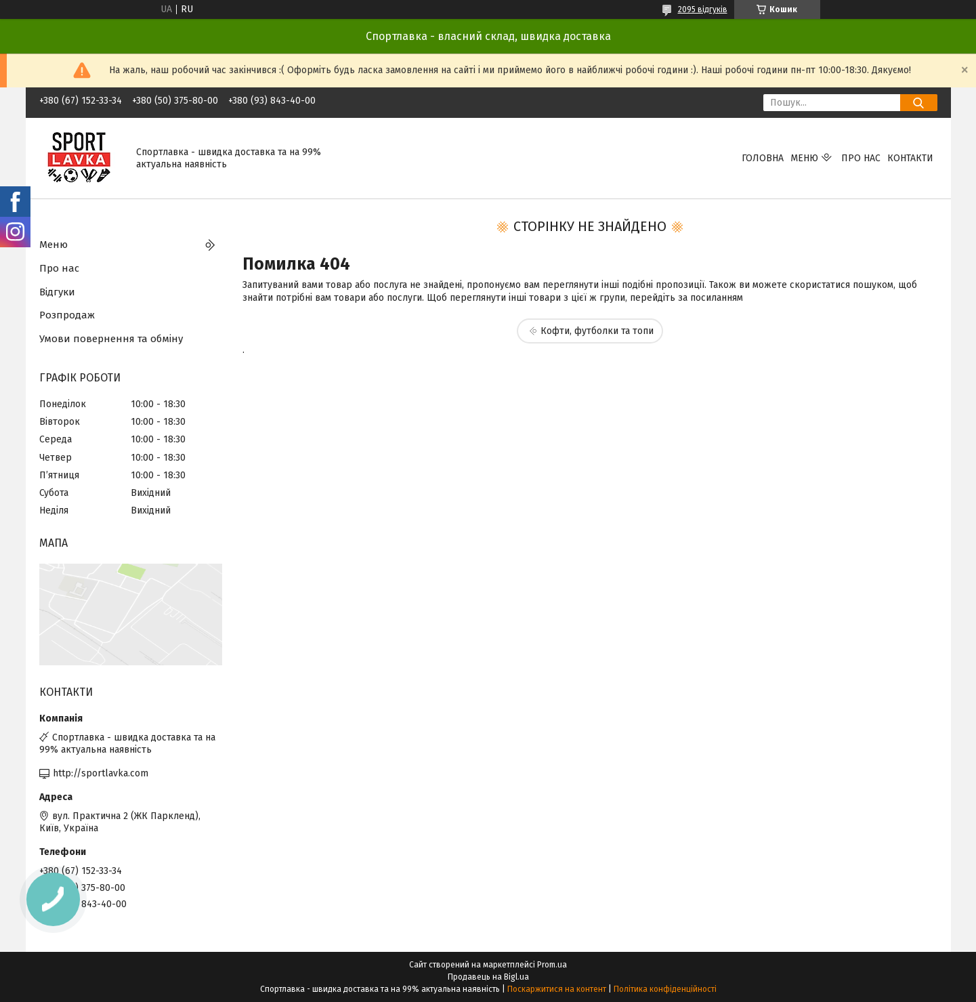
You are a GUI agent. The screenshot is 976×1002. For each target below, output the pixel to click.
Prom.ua (552, 964)
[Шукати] (918, 102)
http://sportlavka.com (100, 773)
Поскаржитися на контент (556, 989)
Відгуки (57, 292)
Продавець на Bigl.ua (488, 977)
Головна (763, 158)
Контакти (910, 158)
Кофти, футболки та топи (597, 331)
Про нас (860, 158)
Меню (804, 158)
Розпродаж (67, 315)
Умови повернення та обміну (111, 339)
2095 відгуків (702, 9)
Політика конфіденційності (665, 989)
